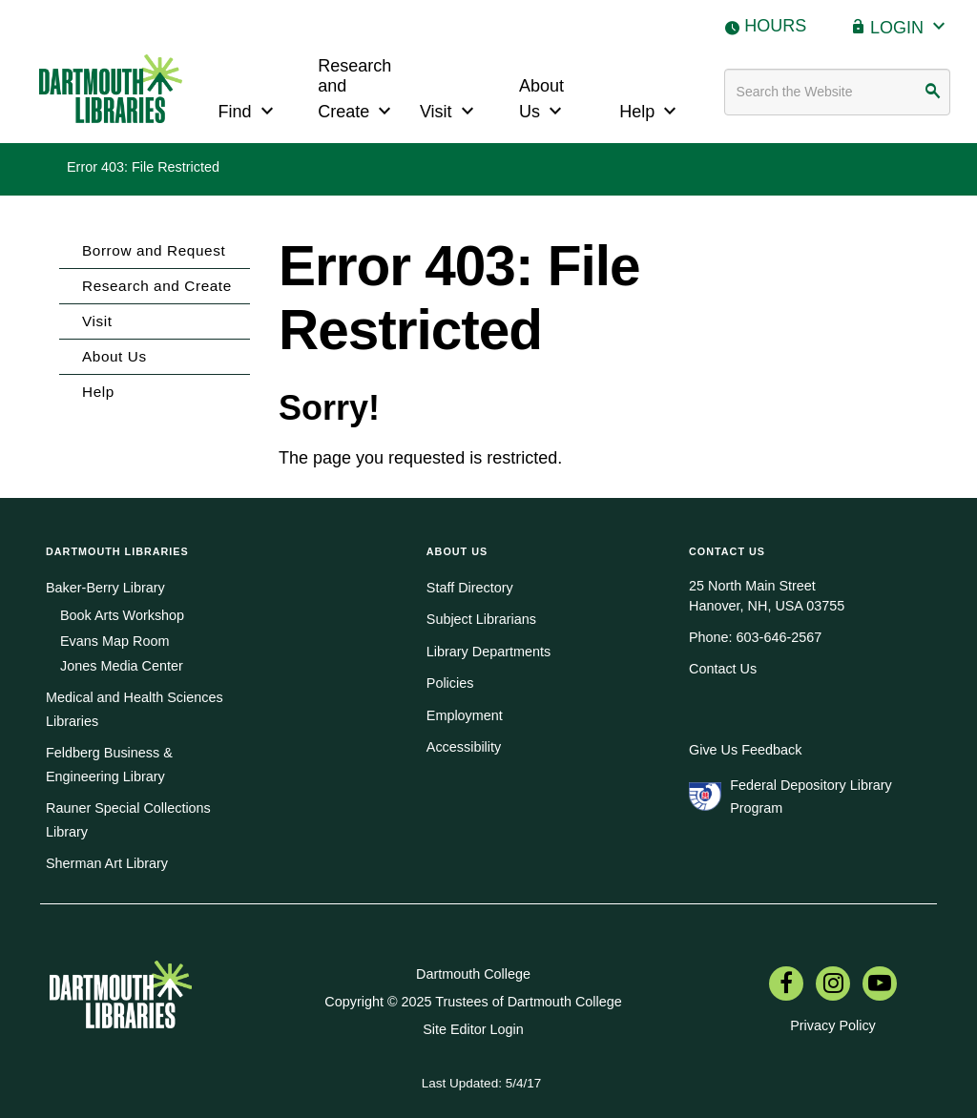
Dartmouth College (473, 974)
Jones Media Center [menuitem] (121, 665)
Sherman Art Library (107, 863)
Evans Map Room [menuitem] (114, 641)
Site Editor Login (473, 1029)
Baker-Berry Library (105, 587)
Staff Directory (469, 587)
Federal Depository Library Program (811, 796)
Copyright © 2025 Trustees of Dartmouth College (472, 1001)
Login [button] (910, 25)
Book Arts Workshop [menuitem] (122, 615)
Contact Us (723, 668)
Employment (464, 715)
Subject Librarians (481, 619)
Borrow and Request (153, 250)
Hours (775, 25)
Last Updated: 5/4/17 (481, 1083)
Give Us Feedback (745, 749)
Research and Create (357, 89)
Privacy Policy (833, 1025)
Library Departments (488, 651)
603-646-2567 (779, 637)
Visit (449, 109)
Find (248, 109)
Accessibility (463, 747)
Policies (450, 683)
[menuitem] (786, 985)
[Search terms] (837, 92)
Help (650, 109)
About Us (543, 99)
